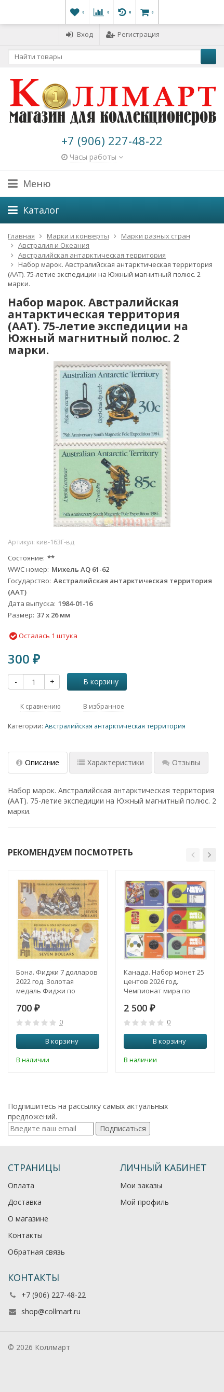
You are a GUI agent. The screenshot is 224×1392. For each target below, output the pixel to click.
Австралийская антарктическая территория (115, 726)
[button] (193, 855)
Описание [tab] (37, 762)
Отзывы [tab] (181, 762)
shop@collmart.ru (51, 1311)
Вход (79, 34)
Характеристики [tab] (110, 762)
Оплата (21, 1185)
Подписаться (123, 1128)
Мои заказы (141, 1185)
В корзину (95, 681)
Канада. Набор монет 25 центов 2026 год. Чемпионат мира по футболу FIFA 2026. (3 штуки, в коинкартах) (164, 981)
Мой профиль (144, 1202)
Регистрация (133, 34)
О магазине (28, 1219)
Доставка (25, 1202)
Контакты (25, 1235)
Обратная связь (36, 1252)
